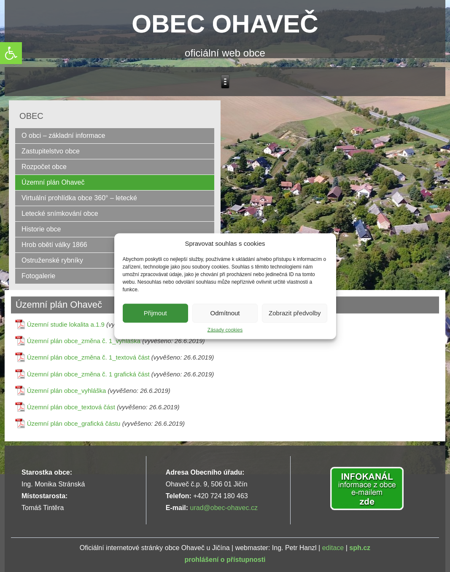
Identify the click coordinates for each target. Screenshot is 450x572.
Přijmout (155, 313)
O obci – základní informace (63, 135)
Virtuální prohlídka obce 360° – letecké (79, 197)
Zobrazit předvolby (295, 313)
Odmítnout (225, 313)
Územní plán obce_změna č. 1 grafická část (88, 374)
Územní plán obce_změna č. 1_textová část (88, 357)
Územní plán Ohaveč (53, 182)
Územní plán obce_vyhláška (66, 390)
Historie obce (41, 229)
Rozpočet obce (44, 166)
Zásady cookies (225, 330)
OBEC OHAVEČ (225, 24)
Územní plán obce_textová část (71, 407)
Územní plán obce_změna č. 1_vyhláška (83, 340)
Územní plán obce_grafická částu (74, 423)
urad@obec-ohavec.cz (224, 507)
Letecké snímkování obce (60, 213)
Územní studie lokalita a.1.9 (66, 324)
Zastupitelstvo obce (51, 151)
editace (333, 547)
